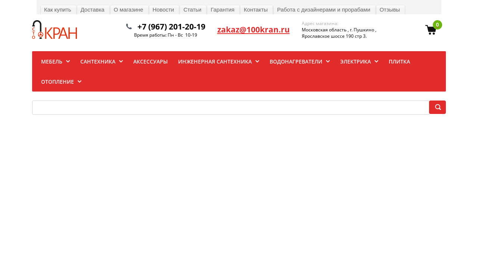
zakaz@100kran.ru (253, 29)
